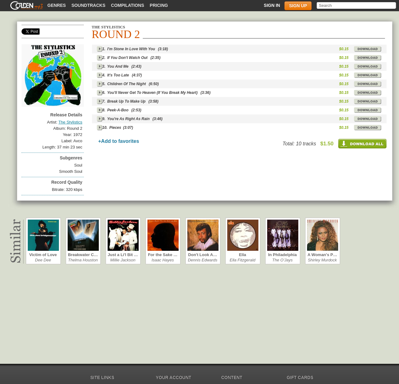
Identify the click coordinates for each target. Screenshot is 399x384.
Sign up (298, 5)
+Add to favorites (118, 141)
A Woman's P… (322, 254)
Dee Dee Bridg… (43, 260)
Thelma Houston (83, 260)
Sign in (272, 5)
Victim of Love (43, 254)
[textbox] (356, 5)
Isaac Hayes (162, 260)
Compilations (127, 5)
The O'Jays (282, 260)
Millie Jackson (123, 260)
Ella (242, 254)
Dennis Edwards (203, 260)
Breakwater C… (83, 254)
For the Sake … (163, 254)
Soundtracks (88, 5)
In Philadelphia (282, 254)
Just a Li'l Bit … (123, 254)
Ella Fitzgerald (242, 260)
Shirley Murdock (322, 260)
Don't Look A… (202, 254)
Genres (56, 5)
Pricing (159, 5)
